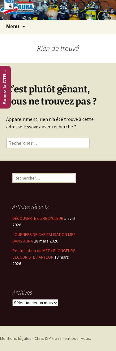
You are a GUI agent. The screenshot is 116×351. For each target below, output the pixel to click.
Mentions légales (16, 338)
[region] (58, 10)
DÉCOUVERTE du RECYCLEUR (37, 218)
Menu (12, 26)
